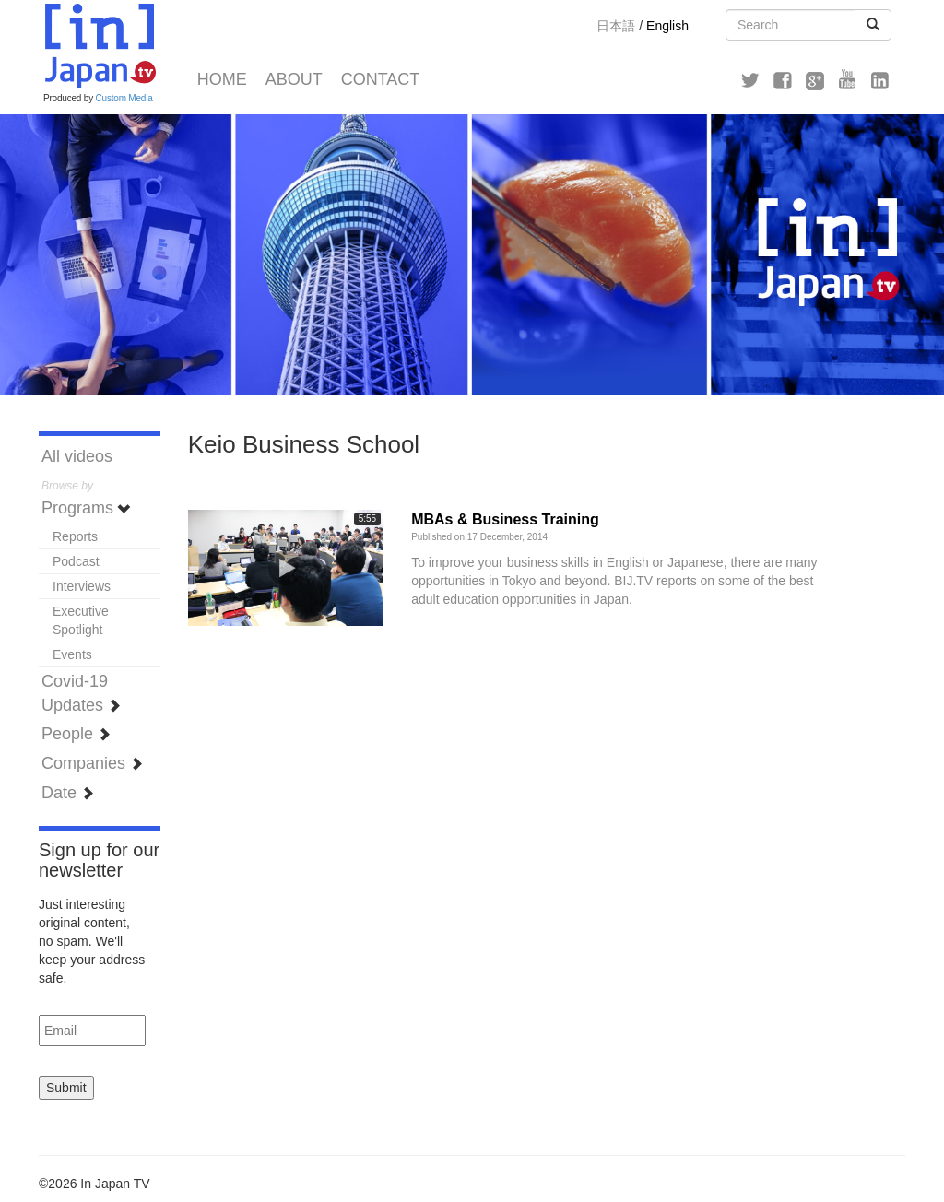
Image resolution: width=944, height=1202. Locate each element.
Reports (75, 536)
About (294, 79)
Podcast (76, 561)
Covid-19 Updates (81, 693)
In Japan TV (99, 46)
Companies (92, 763)
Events (72, 654)
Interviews (82, 586)
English (667, 25)
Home (222, 79)
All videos (76, 456)
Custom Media (124, 98)
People (76, 734)
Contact (380, 79)
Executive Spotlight (81, 620)
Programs (86, 508)
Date (67, 793)
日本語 (615, 25)
